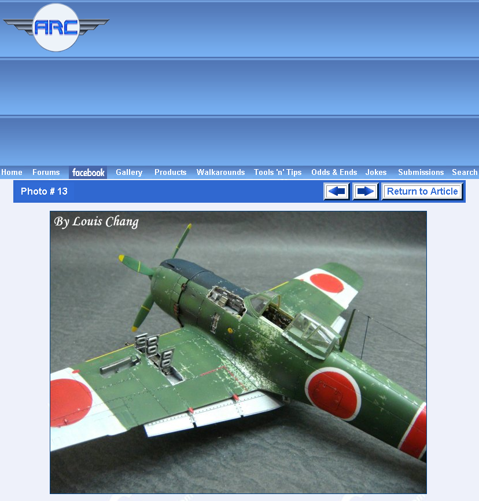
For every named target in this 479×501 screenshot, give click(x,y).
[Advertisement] (296, 83)
